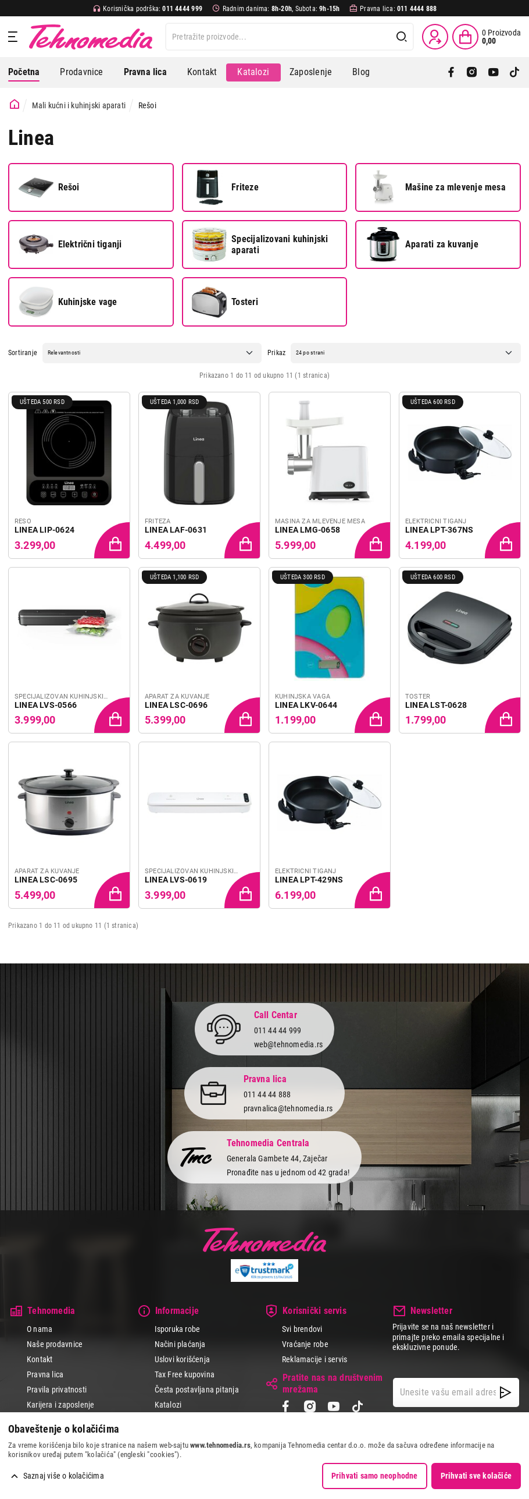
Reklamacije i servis (314, 1359)
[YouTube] (493, 72)
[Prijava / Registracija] (435, 36)
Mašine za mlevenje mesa (436, 187)
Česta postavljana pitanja (197, 1389)
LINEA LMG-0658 (307, 529)
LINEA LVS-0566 (46, 705)
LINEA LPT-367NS (439, 529)
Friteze (225, 187)
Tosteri (225, 302)
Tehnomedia (90, 36)
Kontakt (202, 71)
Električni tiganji (70, 244)
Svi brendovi (302, 1329)
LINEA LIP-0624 (44, 529)
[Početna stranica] (14, 104)
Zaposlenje (310, 71)
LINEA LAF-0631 (176, 529)
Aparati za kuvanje (422, 244)
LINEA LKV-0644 (306, 705)
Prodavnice (81, 71)
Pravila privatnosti (57, 1389)
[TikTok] (514, 72)
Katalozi (253, 71)
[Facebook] (451, 72)
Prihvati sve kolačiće (476, 1475)
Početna (24, 71)
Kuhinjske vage (68, 302)
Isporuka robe (178, 1329)
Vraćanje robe (305, 1344)
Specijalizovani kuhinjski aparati (260, 244)
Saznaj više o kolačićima (63, 1475)
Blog (361, 71)
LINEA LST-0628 (436, 705)
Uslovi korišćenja (182, 1359)
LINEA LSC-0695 (46, 879)
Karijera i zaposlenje (60, 1404)
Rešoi (49, 187)
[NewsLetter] (505, 1392)
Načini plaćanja (180, 1344)
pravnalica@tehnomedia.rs (288, 1108)
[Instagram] (472, 72)
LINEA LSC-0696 (176, 705)
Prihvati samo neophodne (374, 1475)
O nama (39, 1329)
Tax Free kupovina (185, 1374)
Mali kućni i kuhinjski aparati (79, 105)
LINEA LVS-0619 (176, 879)
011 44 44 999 (278, 1030)
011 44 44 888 (267, 1094)
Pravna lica (45, 1374)
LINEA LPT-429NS (309, 879)
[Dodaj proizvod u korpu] (113, 541)
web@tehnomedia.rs (288, 1044)
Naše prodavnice (55, 1344)
